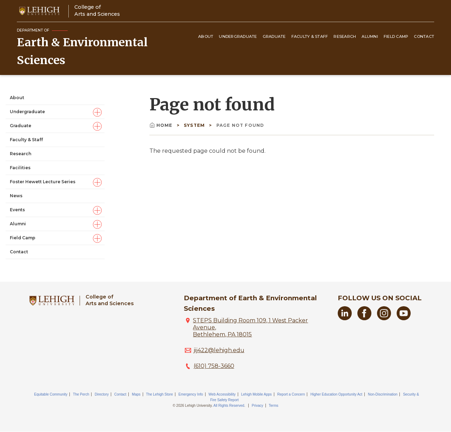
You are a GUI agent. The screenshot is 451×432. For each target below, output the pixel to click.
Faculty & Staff (309, 36)
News (16, 195)
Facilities (20, 167)
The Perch (81, 394)
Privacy (257, 405)
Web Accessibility (222, 394)
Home (161, 125)
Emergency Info (191, 394)
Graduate (274, 36)
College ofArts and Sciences (97, 10)
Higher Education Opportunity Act (336, 394)
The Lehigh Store (159, 394)
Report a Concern (291, 394)
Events (17, 209)
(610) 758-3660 (214, 366)
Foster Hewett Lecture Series (42, 181)
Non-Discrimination (382, 394)
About (205, 36)
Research (345, 36)
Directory (102, 394)
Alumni (370, 36)
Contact (424, 36)
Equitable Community (50, 394)
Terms (273, 405)
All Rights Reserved (229, 405)
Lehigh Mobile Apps (256, 394)
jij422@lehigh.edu (219, 350)
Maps (136, 394)
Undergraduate (238, 36)
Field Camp (396, 36)
